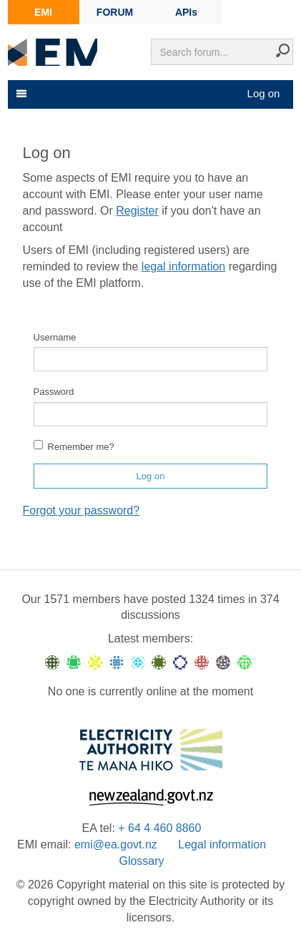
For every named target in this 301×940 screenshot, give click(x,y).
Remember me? (74, 446)
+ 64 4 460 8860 (159, 828)
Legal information (222, 844)
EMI (43, 12)
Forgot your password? (81, 510)
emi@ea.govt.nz (115, 844)
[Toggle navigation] (20, 93)
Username (55, 337)
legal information (183, 266)
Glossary (141, 861)
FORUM (115, 12)
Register (137, 211)
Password (54, 391)
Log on (263, 93)
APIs (186, 12)
